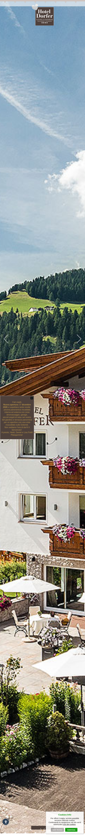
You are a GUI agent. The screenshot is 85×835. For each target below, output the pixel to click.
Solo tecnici (57, 830)
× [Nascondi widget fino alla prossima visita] (8, 819)
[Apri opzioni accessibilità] (6, 822)
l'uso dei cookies (69, 824)
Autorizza (71, 830)
